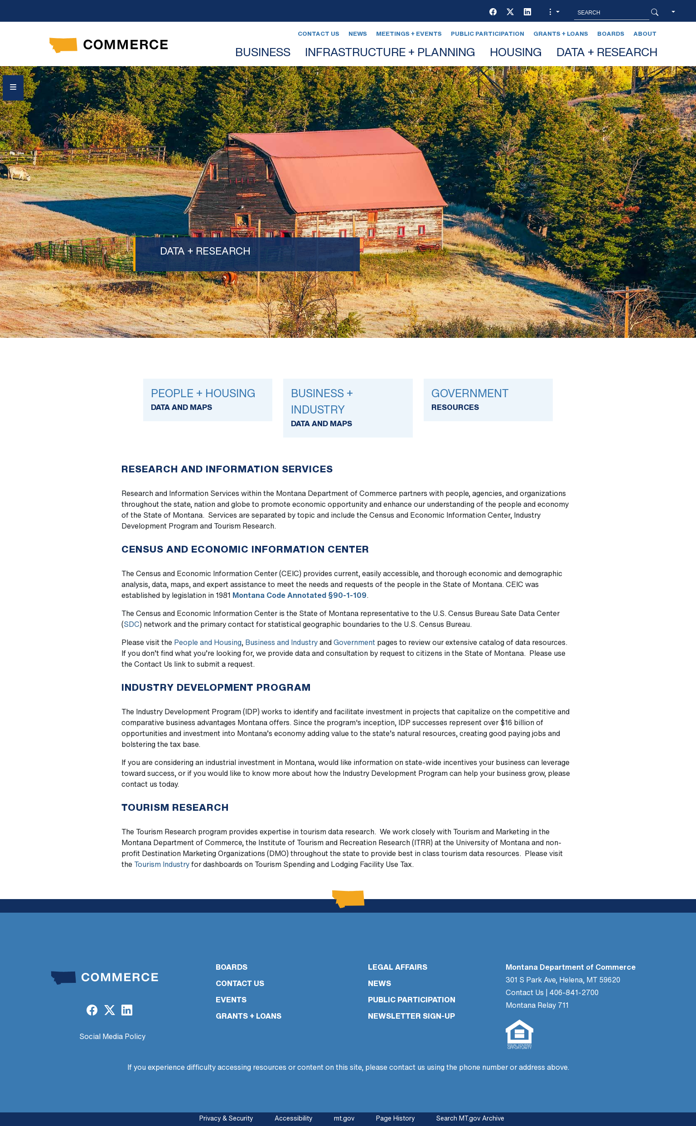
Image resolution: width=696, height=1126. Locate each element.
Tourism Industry (161, 865)
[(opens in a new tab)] (493, 12)
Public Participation (487, 34)
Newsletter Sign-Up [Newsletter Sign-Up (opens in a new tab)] (411, 1016)
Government (354, 643)
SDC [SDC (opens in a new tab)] (132, 625)
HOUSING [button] (516, 53)
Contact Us (318, 34)
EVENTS (231, 1000)
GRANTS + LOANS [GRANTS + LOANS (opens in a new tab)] (248, 1016)
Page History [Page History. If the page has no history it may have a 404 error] (395, 1119)
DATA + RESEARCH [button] (606, 53)
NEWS (379, 984)
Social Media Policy (112, 1037)
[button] (553, 13)
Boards (610, 34)
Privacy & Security (226, 1119)
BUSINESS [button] (262, 53)
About (645, 34)
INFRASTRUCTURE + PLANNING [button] (390, 53)
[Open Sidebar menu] (13, 88)
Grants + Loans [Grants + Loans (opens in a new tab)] (560, 34)
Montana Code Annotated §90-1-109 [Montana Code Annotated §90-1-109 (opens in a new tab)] (299, 596)
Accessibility (293, 1119)
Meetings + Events (409, 34)
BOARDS (231, 968)
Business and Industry (281, 643)
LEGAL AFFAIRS (397, 968)
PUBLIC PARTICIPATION (411, 1000)
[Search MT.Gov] (611, 12)
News (357, 34)
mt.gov (344, 1119)
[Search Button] (655, 12)
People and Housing (208, 643)
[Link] (208, 400)
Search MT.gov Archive (470, 1119)
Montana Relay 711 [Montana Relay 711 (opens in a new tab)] (537, 1006)
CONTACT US (240, 984)
